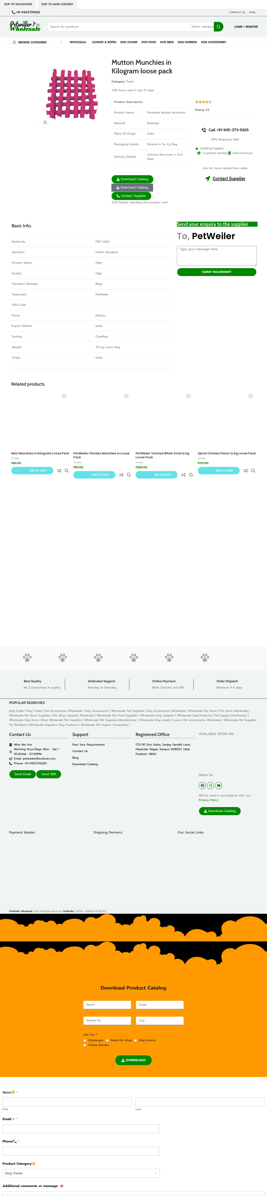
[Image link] (40, 871)
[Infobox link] (37, 684)
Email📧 (10, 1119)
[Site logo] (24, 26)
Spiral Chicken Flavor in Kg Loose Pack (227, 453)
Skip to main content (57, 4)
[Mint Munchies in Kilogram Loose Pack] (40, 421)
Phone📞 (11, 1142)
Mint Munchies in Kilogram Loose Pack (40, 453)
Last (138, 1109)
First (5, 1109)
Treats (130, 81)
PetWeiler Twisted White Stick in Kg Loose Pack (162, 455)
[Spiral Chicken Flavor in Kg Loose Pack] (227, 421)
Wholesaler (96, 1040)
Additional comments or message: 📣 (33, 1186)
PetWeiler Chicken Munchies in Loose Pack (101, 455)
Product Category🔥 (19, 1164)
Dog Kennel (147, 1040)
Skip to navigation (18, 4)
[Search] (135, 26)
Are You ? (90, 1034)
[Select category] (202, 26)
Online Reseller (98, 1045)
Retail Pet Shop (121, 1040)
